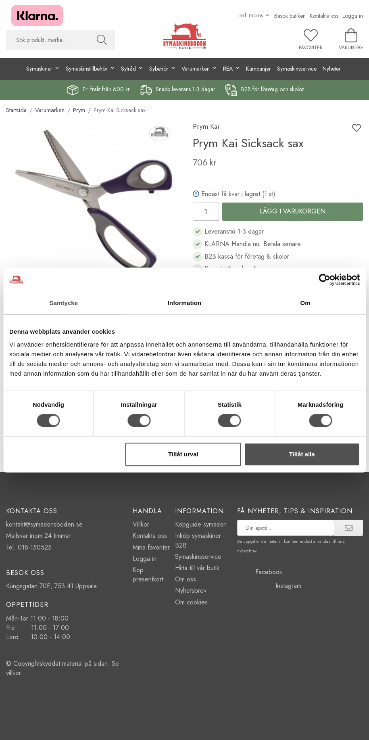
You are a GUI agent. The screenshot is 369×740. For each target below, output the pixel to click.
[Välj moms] (254, 15)
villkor (13, 672)
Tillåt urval (183, 454)
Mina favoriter (151, 547)
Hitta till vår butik (197, 568)
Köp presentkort (148, 574)
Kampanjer (258, 69)
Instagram (269, 585)
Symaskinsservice (297, 69)
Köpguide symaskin (201, 524)
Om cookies (191, 602)
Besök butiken (290, 16)
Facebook (259, 572)
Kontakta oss (324, 16)
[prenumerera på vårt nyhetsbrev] (285, 528)
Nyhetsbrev (190, 590)
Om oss (185, 579)
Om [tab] (305, 302)
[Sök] (102, 40)
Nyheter (332, 69)
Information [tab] (185, 302)
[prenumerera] (348, 528)
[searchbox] (47, 40)
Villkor (141, 524)
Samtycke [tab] (63, 302)
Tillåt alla (302, 454)
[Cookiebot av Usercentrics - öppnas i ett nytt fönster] (324, 280)
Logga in (352, 16)
